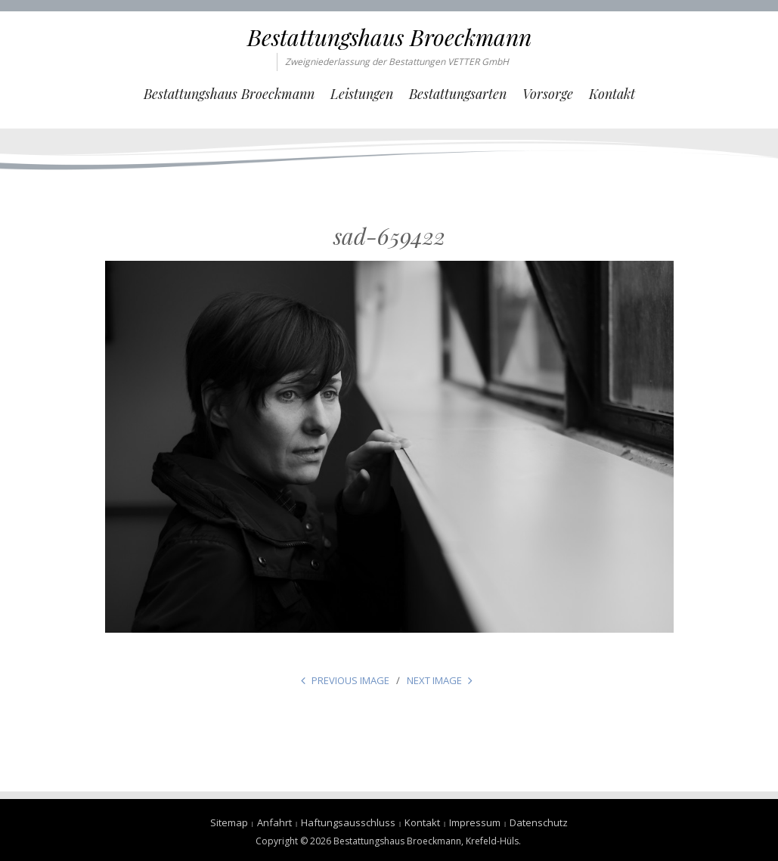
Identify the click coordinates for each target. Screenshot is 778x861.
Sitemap (229, 822)
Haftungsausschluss (348, 822)
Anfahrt (274, 822)
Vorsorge (547, 94)
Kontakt (612, 94)
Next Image (434, 680)
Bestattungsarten (458, 94)
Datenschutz (539, 822)
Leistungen (361, 94)
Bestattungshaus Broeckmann (389, 37)
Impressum (475, 822)
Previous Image (350, 680)
